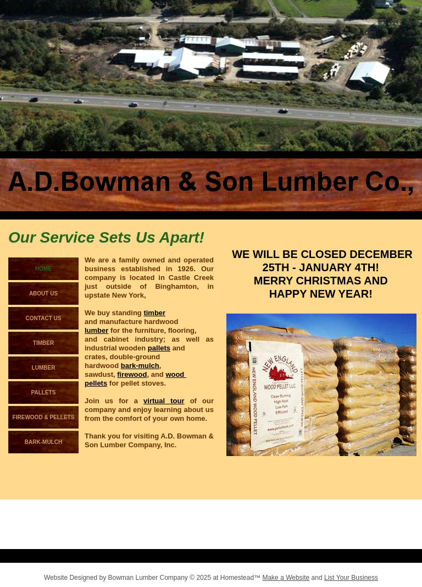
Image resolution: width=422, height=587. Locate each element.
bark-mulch (140, 365)
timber (154, 313)
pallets (159, 348)
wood (175, 374)
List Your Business (351, 577)
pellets (96, 383)
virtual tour (163, 401)
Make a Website (285, 577)
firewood (132, 374)
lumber (96, 330)
